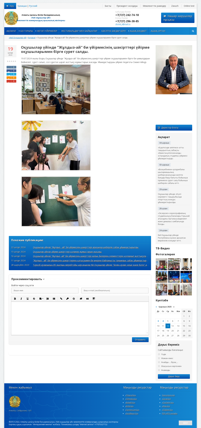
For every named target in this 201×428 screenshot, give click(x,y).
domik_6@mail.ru (122, 24)
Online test (189, 5)
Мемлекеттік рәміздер (154, 5)
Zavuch (174, 5)
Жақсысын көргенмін (171, 366)
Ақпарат (11, 30)
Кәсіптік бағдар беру (113, 30)
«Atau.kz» (166, 406)
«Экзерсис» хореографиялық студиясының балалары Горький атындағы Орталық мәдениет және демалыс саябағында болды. (174, 218)
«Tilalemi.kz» (167, 410)
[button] (15, 299)
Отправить (140, 339)
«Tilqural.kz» (130, 395)
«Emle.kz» (129, 406)
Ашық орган (158, 30)
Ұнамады (165, 370)
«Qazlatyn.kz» (168, 402)
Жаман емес (167, 358)
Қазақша (22, 5)
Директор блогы (168, 127)
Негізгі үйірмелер (47, 30)
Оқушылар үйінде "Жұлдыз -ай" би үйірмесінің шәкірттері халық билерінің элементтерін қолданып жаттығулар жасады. (94, 256)
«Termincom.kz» (132, 410)
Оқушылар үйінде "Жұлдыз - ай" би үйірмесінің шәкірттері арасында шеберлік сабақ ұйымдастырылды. (86, 247)
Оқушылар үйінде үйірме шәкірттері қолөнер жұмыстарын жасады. (67, 251)
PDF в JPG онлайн (169, 413)
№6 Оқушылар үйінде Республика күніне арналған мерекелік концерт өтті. (172, 238)
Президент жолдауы (127, 5)
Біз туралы (26, 30)
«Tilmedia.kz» (131, 399)
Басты (108, 5)
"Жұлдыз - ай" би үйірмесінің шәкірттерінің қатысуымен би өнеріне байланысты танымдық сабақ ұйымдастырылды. (92, 260)
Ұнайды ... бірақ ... (169, 362)
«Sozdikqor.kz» (131, 413)
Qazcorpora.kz (168, 395)
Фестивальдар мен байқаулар (79, 30)
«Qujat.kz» (166, 399)
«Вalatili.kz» (130, 402)
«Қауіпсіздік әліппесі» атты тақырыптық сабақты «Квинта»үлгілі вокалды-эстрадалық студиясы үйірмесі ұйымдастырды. (172, 153)
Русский (33, 5)
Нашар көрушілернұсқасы (177, 17)
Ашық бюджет (138, 30)
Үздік (163, 354)
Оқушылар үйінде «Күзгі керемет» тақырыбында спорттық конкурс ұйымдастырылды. (170, 198)
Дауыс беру (174, 376)
